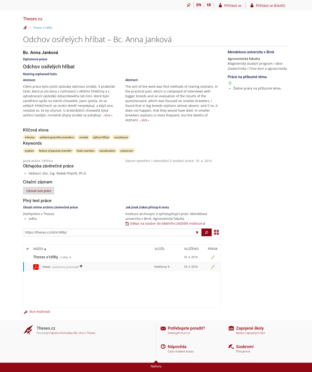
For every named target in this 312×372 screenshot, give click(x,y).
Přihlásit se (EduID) (270, 5)
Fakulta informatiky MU (63, 333)
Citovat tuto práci (38, 191)
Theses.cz (32, 18)
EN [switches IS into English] (198, 4)
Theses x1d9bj (42, 28)
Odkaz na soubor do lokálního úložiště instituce (166, 223)
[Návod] (230, 84)
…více (106, 115)
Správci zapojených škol (250, 333)
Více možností (36, 311)
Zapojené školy (250, 328)
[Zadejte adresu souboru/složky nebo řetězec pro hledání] (112, 232)
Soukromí (245, 346)
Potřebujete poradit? (186, 328)
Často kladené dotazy (181, 351)
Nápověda (177, 346)
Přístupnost (243, 351)
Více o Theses (87, 333)
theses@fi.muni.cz (179, 333)
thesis (60, 267)
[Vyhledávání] (189, 5)
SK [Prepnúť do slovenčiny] (209, 4)
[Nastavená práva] (213, 257)
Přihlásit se (232, 5)
